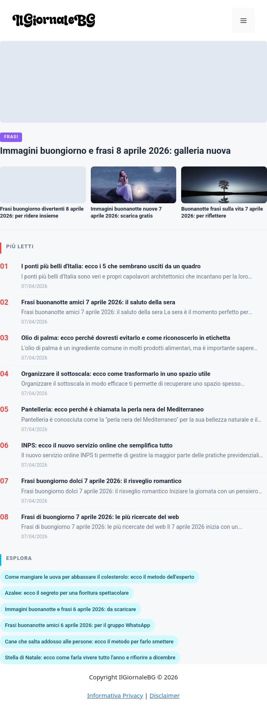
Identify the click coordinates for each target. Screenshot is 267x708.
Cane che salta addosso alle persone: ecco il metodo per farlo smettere (89, 641)
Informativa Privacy (115, 695)
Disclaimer (165, 695)
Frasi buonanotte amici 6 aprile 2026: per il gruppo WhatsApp (77, 625)
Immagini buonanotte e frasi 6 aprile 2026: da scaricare (70, 609)
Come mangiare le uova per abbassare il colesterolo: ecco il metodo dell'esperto (99, 577)
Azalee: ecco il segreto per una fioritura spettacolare (67, 593)
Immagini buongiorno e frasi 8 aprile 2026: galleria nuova (115, 151)
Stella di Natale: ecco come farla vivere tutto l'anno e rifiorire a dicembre (90, 657)
